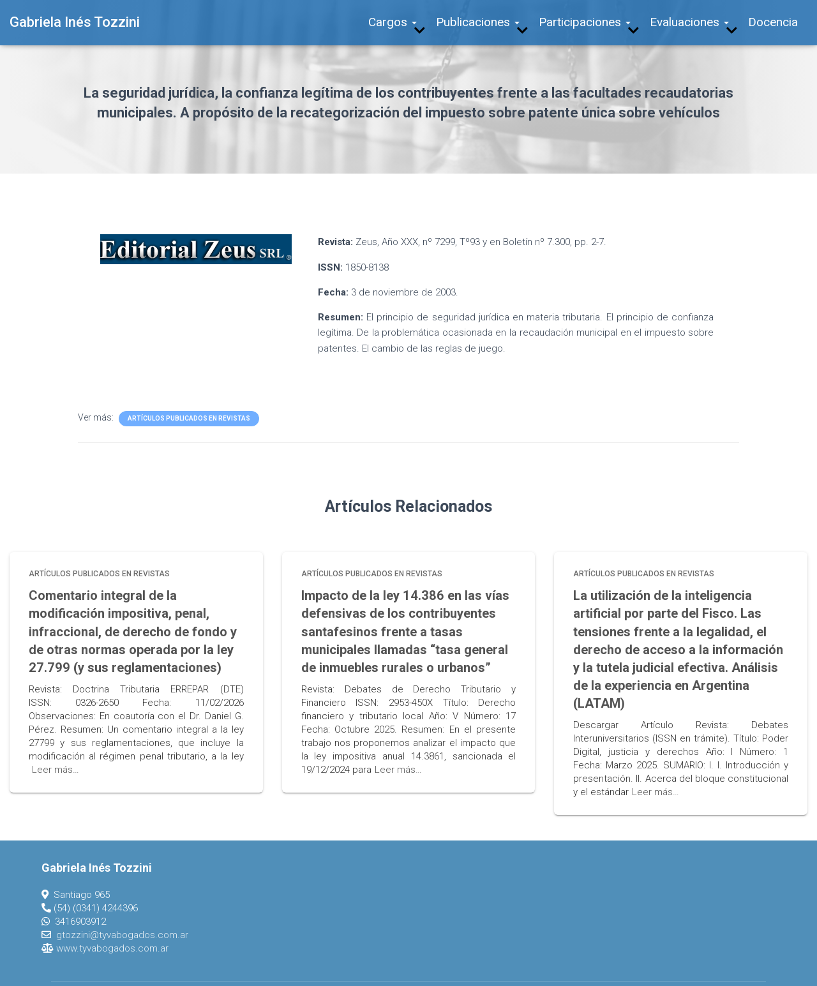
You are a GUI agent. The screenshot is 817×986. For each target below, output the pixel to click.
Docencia (773, 22)
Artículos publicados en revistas (189, 418)
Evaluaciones (689, 22)
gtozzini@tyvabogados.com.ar (122, 906)
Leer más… (55, 760)
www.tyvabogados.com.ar (112, 919)
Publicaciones (478, 22)
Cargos (392, 22)
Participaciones (585, 22)
